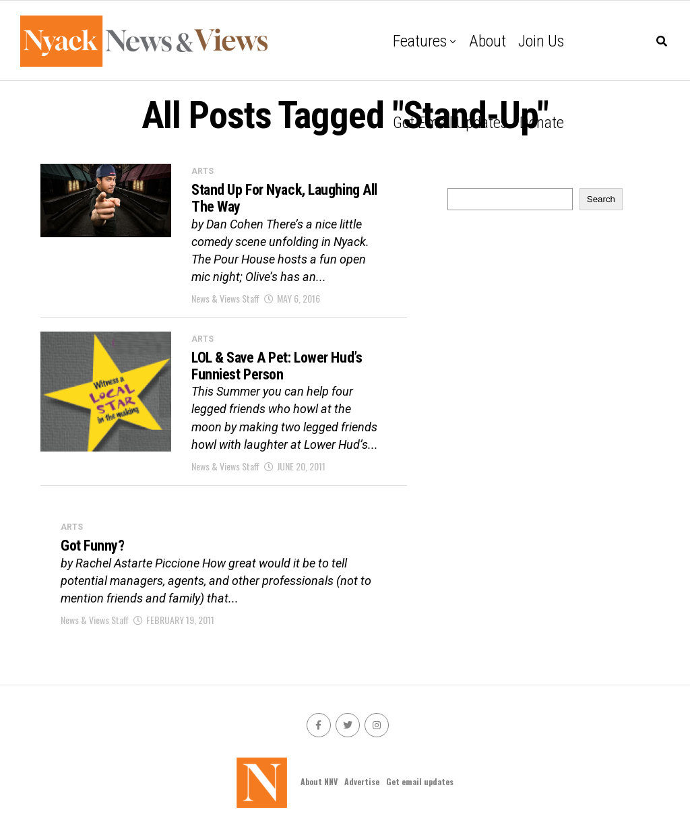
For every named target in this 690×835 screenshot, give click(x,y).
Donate (542, 122)
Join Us (541, 41)
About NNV (319, 781)
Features (420, 41)
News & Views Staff (225, 298)
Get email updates (450, 122)
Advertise (361, 781)
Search (601, 199)
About (487, 41)
